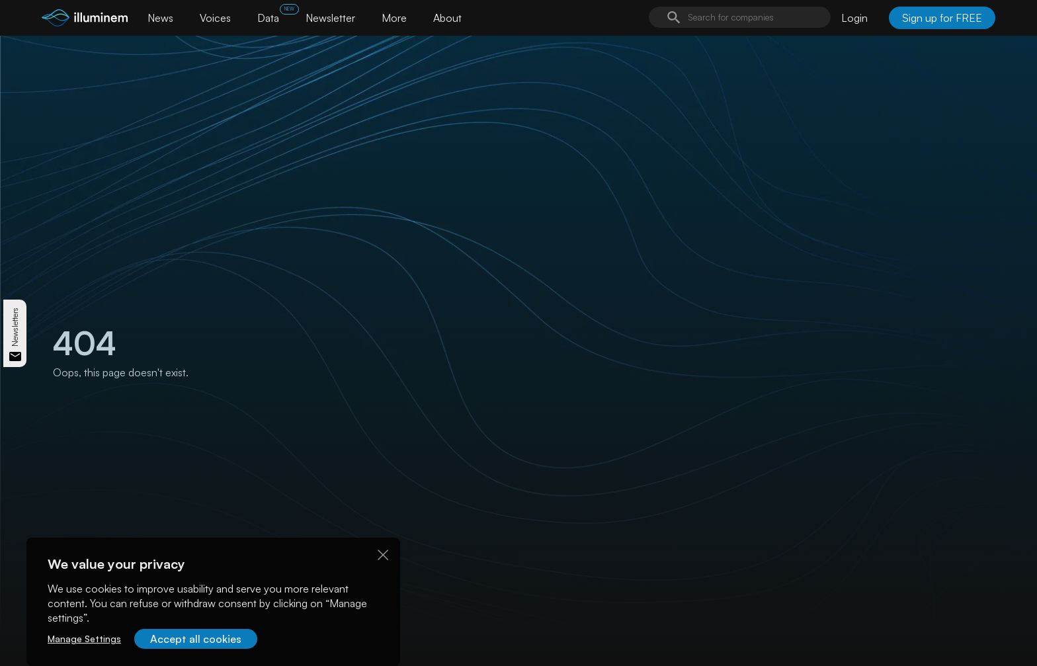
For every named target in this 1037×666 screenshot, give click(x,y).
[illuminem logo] (85, 19)
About (447, 17)
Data (268, 17)
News (160, 17)
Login (854, 17)
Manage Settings (84, 638)
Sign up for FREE (942, 17)
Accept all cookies (195, 638)
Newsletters (15, 326)
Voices (215, 17)
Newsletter (330, 17)
